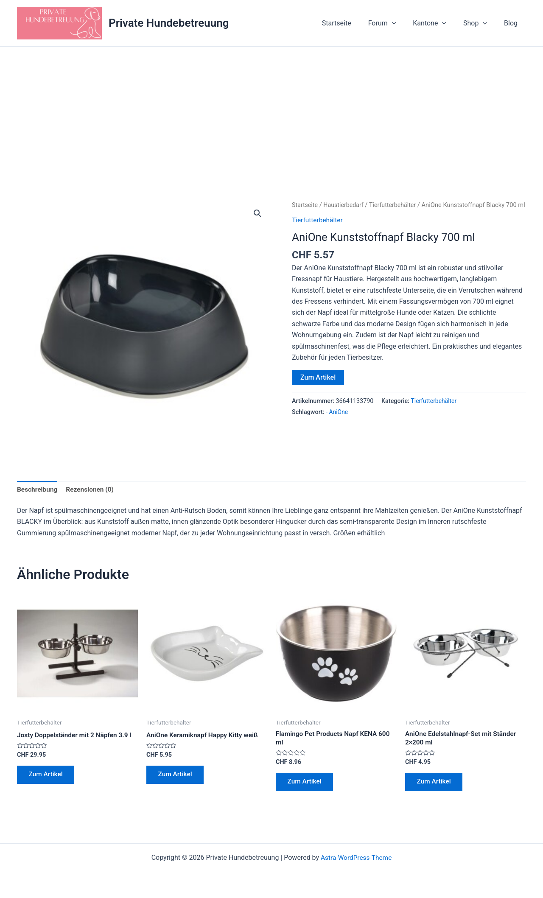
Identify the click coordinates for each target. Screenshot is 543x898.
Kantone (438, 23)
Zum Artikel (318, 388)
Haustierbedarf (345, 205)
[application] (404, 23)
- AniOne (337, 423)
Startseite (352, 23)
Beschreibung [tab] (38, 490)
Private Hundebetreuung (169, 23)
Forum (394, 23)
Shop (480, 23)
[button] (257, 213)
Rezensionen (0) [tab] (92, 490)
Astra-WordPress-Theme (356, 861)
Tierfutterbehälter (396, 205)
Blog (512, 23)
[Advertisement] (271, 110)
